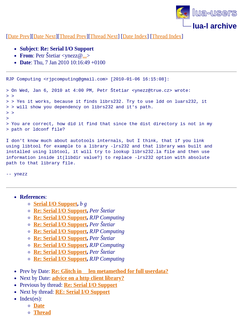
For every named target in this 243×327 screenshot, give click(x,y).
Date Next (44, 36)
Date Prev (19, 36)
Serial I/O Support (55, 204)
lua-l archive (214, 26)
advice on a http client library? (88, 278)
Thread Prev (72, 36)
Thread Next (103, 36)
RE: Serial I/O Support (82, 292)
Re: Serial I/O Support (60, 211)
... (85, 55)
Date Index (135, 36)
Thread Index (167, 36)
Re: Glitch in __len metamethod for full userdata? (110, 271)
